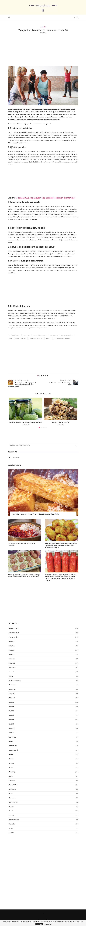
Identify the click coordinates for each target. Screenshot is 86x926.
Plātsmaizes (43, 802)
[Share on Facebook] (41, 376)
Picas (43, 794)
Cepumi (43, 694)
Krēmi (43, 754)
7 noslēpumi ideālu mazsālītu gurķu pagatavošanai (25, 422)
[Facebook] (74, 17)
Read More (48, 924)
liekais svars (54, 335)
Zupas (43, 833)
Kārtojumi (43, 737)
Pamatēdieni (43, 785)
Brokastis (43, 689)
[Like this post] (39, 376)
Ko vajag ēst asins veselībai (60, 422)
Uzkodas (43, 824)
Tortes (43, 815)
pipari (10, 338)
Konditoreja (43, 746)
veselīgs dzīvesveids (36, 338)
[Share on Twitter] (43, 376)
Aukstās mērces (43, 681)
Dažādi (43, 702)
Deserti (43, 728)
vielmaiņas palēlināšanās (62, 338)
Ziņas (43, 828)
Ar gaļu (43, 641)
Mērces (43, 763)
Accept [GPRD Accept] (39, 924)
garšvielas (27, 335)
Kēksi (43, 741)
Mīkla (43, 768)
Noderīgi (43, 772)
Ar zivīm (43, 668)
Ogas (43, 776)
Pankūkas (43, 789)
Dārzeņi (43, 698)
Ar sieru (43, 659)
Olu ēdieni (43, 781)
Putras (43, 807)
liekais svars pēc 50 (67, 335)
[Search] (77, 17)
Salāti (43, 811)
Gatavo (43, 733)
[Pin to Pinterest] (45, 376)
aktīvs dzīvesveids (14, 335)
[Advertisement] (43, 49)
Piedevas (43, 798)
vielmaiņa (48, 338)
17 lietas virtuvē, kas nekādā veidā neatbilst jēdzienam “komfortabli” (45, 198)
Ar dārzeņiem (43, 628)
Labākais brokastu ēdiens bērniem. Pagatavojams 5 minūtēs (35, 514)
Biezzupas (43, 685)
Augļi (43, 676)
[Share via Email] (47, 376)
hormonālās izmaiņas (40, 335)
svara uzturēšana (20, 338)
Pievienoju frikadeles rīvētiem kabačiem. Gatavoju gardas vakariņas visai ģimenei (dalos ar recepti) (24, 575)
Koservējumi (43, 750)
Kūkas (43, 759)
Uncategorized (43, 820)
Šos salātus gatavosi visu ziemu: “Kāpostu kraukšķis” (21, 544)
